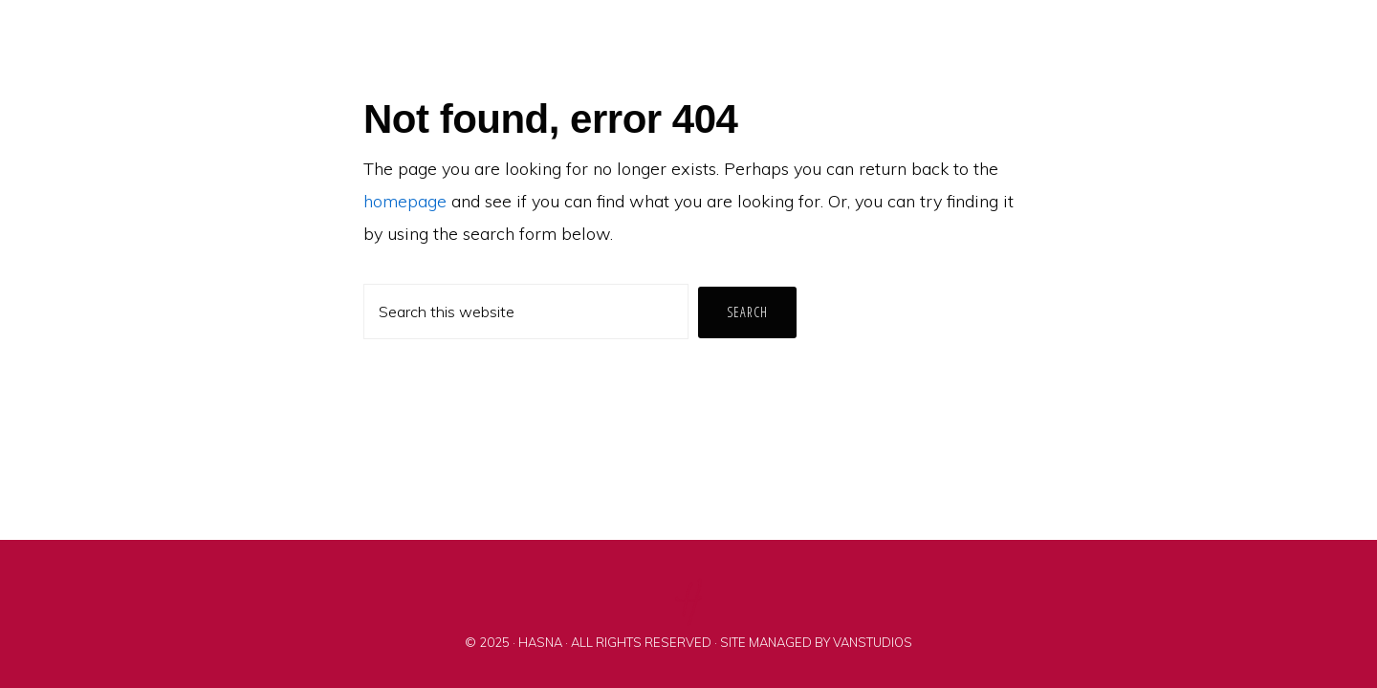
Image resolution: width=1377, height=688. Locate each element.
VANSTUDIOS (872, 642)
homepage (405, 201)
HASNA (540, 642)
